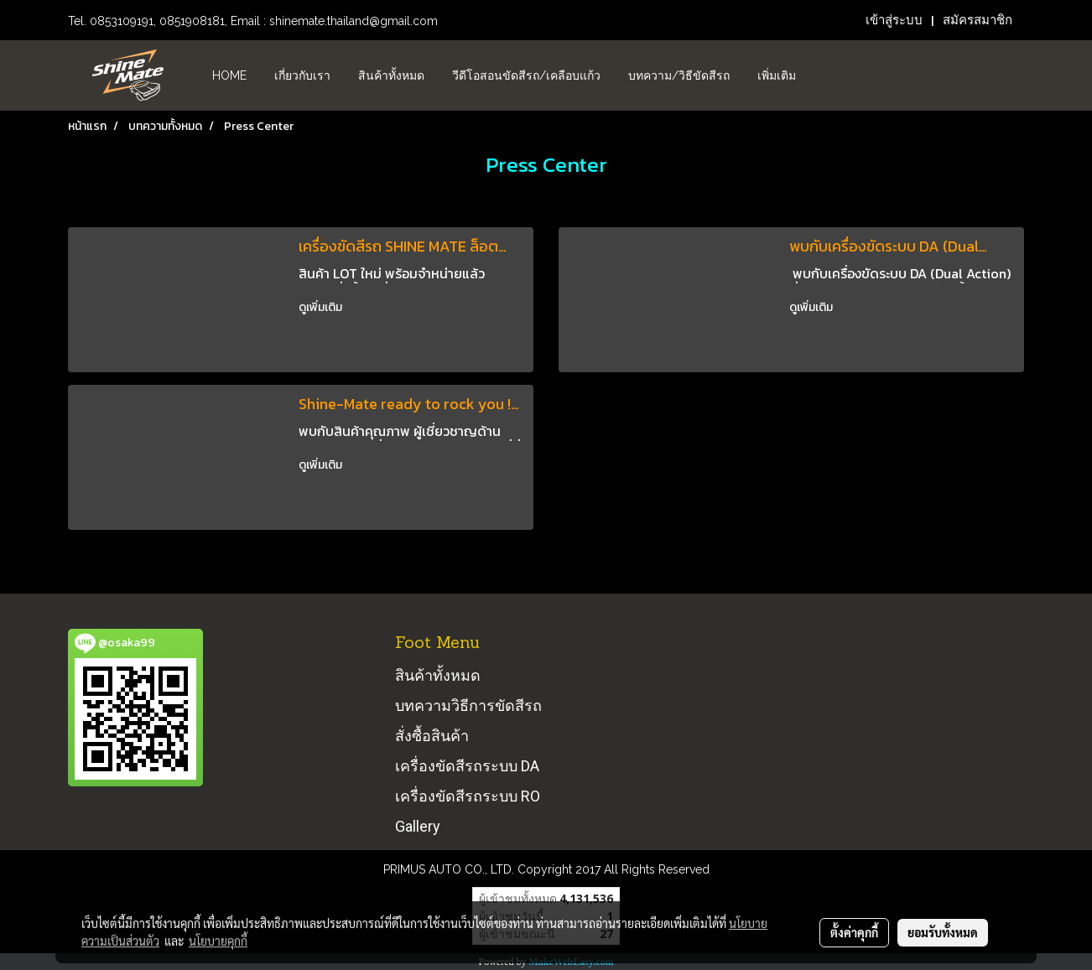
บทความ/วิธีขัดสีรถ (679, 75)
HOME (229, 75)
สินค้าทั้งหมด (391, 75)
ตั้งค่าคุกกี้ (854, 932)
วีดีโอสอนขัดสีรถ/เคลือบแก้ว (526, 75)
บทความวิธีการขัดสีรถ (468, 705)
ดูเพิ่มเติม (322, 307)
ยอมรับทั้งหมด (942, 932)
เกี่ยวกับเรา (302, 75)
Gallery (417, 826)
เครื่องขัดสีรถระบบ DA (467, 766)
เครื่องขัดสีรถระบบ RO (467, 796)
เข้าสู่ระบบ (894, 20)
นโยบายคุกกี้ (218, 940)
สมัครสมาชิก (977, 20)
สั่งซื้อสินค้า (432, 735)
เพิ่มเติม (776, 75)
